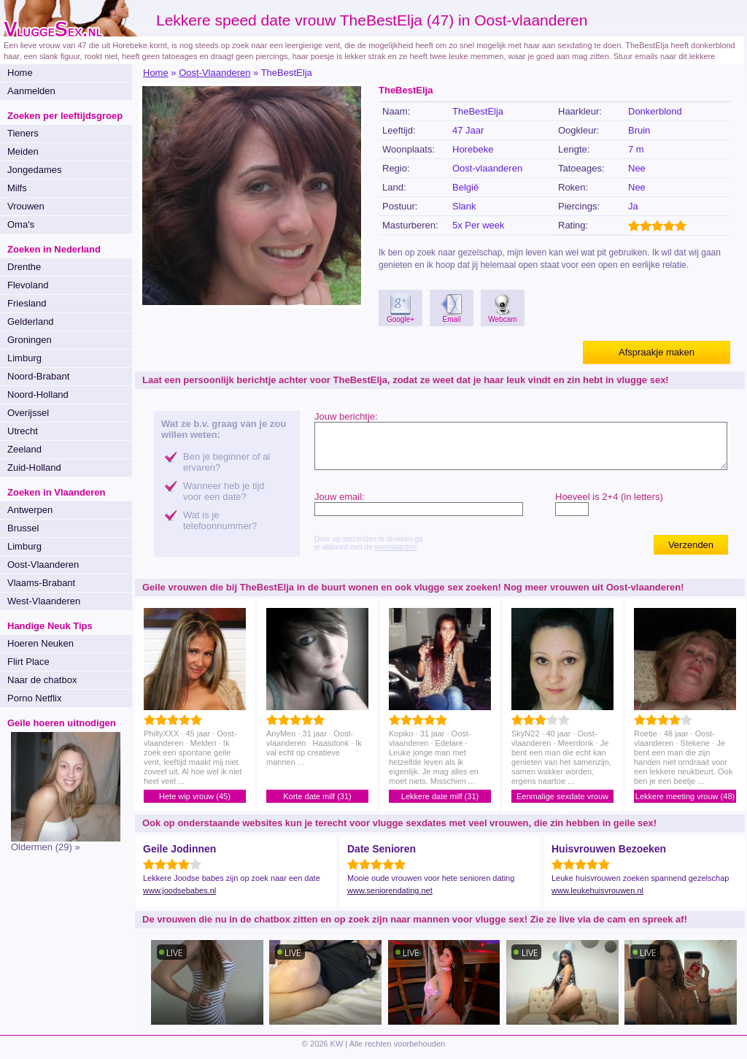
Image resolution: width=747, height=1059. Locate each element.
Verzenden (690, 544)
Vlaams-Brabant (41, 582)
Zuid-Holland (34, 467)
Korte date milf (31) (317, 796)
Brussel (23, 528)
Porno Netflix (34, 698)
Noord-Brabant (38, 376)
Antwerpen (30, 509)
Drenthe (24, 266)
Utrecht (22, 430)
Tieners (23, 133)
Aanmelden (31, 90)
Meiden (23, 151)
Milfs (17, 187)
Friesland (26, 303)
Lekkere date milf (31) (440, 796)
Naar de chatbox (42, 679)
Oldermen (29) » (45, 847)
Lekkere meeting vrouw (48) (685, 796)
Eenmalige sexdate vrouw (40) (562, 797)
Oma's (20, 224)
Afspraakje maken (656, 352)
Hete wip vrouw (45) (195, 796)
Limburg (24, 358)
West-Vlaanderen (43, 601)
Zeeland (24, 449)
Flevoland (27, 285)
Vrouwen (25, 206)
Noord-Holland (38, 394)
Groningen (29, 339)
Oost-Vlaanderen (43, 564)
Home (20, 72)
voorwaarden (395, 547)
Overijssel (28, 412)
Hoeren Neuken (40, 643)
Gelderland (30, 321)
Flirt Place (28, 661)
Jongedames (34, 169)
